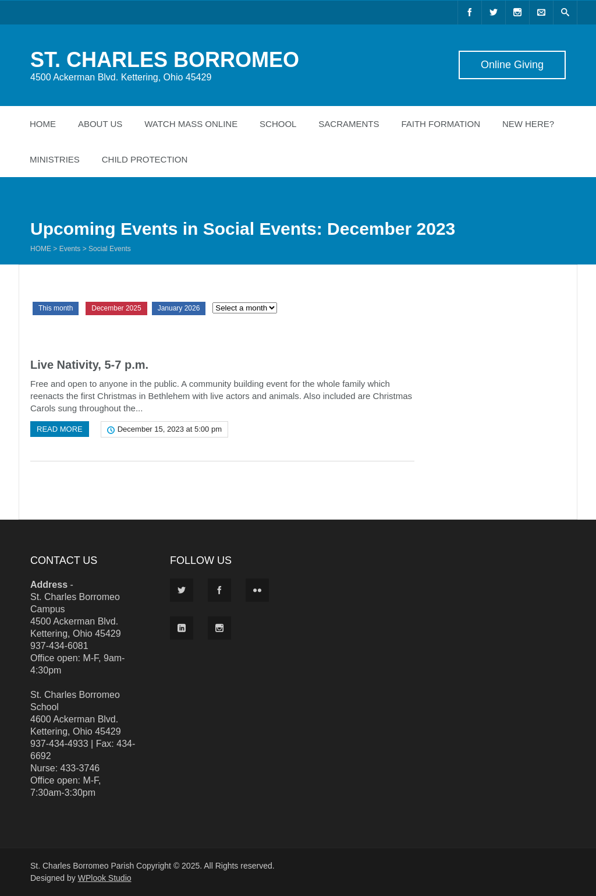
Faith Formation (440, 124)
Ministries (55, 159)
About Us (100, 124)
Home (43, 124)
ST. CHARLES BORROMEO (164, 60)
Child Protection (145, 159)
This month (55, 308)
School (278, 124)
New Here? (528, 124)
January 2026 (179, 308)
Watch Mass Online (190, 124)
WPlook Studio (105, 878)
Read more (60, 429)
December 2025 (116, 308)
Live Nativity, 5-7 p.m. (89, 364)
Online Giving (512, 64)
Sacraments (348, 124)
